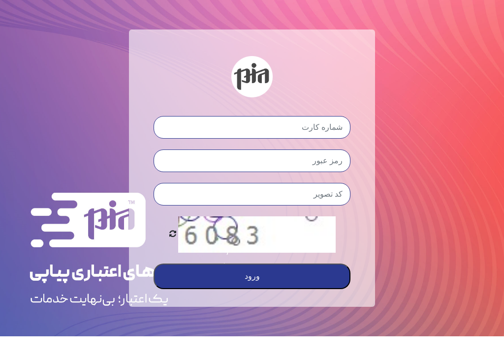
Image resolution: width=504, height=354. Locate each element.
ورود (252, 276)
